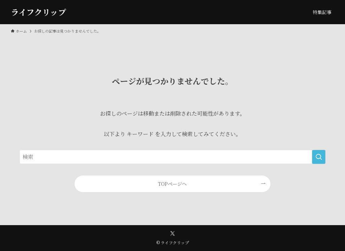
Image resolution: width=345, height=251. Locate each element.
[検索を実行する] (318, 157)
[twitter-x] (172, 234)
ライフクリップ (38, 12)
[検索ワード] (172, 157)
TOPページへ (172, 183)
